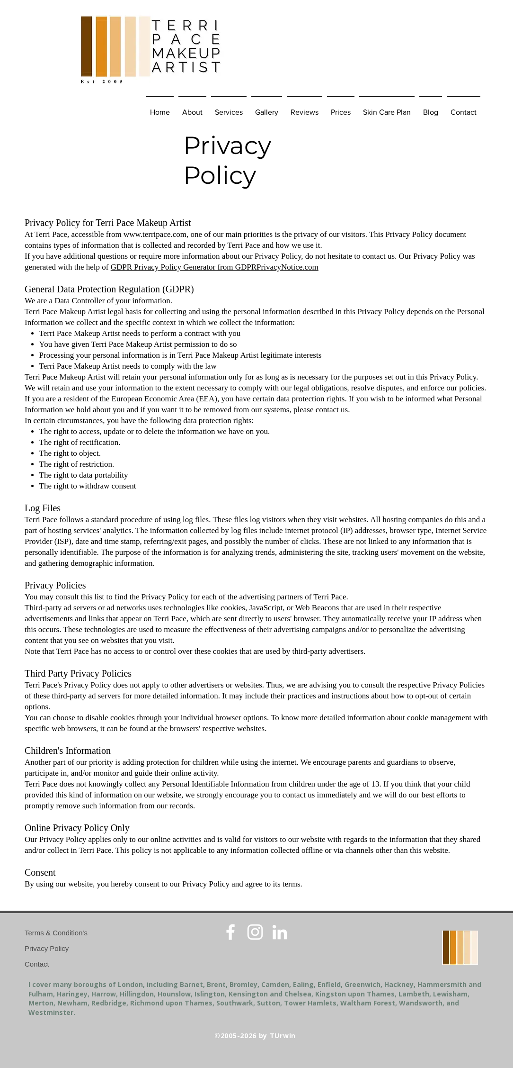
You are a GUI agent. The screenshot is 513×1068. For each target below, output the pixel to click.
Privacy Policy (47, 948)
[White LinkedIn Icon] (279, 932)
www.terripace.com (155, 234)
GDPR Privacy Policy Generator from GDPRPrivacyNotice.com (214, 267)
